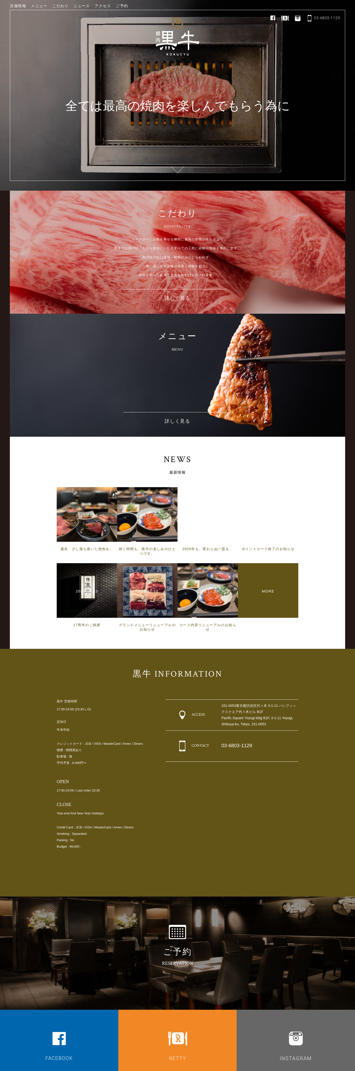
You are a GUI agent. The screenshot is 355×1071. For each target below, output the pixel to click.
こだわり (60, 6)
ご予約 (122, 6)
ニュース (81, 6)
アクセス (103, 6)
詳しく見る (178, 298)
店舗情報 (18, 6)
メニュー (39, 6)
